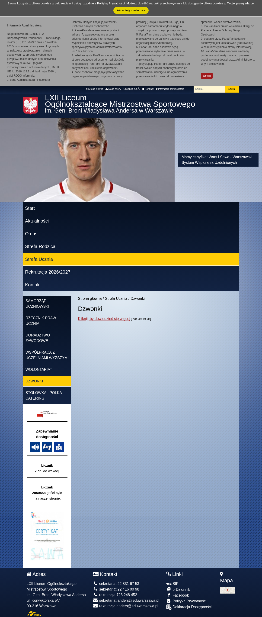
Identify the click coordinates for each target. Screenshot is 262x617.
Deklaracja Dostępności (189, 607)
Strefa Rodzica (40, 246)
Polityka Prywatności (186, 601)
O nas (31, 233)
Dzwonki (34, 381)
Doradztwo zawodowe (38, 338)
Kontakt (33, 284)
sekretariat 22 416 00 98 (116, 589)
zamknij (207, 75)
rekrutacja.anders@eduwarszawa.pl (125, 606)
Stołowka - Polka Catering (44, 395)
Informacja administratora (170, 89)
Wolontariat (39, 369)
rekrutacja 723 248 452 (115, 595)
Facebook (177, 595)
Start (30, 208)
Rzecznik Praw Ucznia (41, 321)
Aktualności (37, 220)
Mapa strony (113, 89)
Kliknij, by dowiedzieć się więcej (104, 319)
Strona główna (94, 89)
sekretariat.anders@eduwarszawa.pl (126, 600)
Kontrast (147, 89)
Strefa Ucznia (39, 259)
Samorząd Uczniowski (37, 303)
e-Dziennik (178, 589)
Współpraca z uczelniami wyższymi (47, 355)
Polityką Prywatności (111, 3)
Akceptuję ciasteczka (131, 10)
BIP (172, 584)
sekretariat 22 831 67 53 (116, 584)
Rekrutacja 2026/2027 (47, 272)
